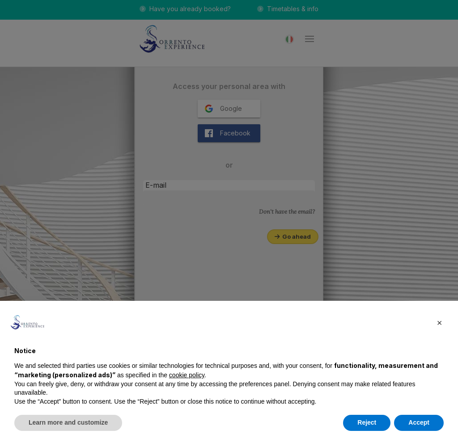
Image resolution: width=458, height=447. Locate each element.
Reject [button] (366, 422)
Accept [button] (418, 422)
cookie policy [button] (186, 375)
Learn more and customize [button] (68, 422)
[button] (439, 322)
